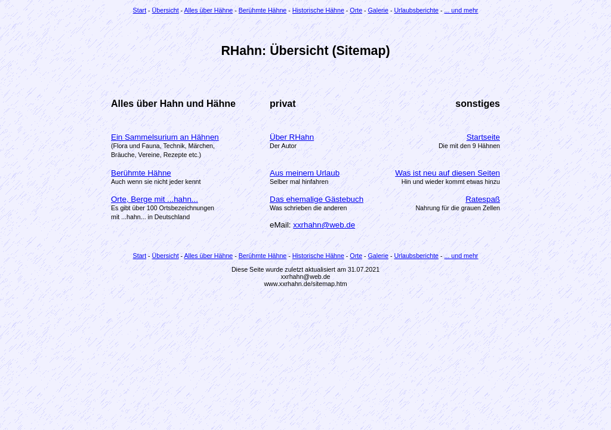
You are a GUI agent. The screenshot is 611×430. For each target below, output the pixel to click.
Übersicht (165, 10)
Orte (356, 10)
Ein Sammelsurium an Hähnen (165, 137)
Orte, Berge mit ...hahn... (154, 199)
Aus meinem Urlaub (305, 172)
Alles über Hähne (208, 10)
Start (140, 10)
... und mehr (462, 10)
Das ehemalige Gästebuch (316, 199)
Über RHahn (292, 137)
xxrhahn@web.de (324, 224)
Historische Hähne (318, 10)
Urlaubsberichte (416, 10)
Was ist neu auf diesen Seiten (447, 172)
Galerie (378, 10)
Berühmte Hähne (263, 10)
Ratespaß (482, 199)
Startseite (483, 137)
